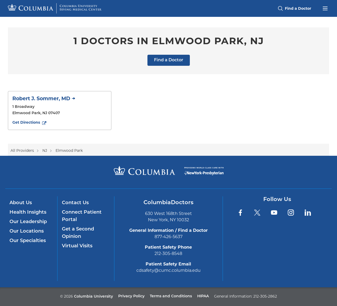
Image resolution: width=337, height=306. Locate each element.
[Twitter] (257, 212)
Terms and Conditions (171, 296)
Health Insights (27, 212)
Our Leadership (28, 221)
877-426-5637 (168, 236)
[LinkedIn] (308, 212)
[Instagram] (291, 212)
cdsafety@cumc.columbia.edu (168, 270)
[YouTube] (274, 212)
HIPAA (203, 296)
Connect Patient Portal (82, 216)
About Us (20, 202)
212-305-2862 (265, 296)
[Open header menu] (325, 7)
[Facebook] (240, 212)
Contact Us (75, 202)
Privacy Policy (131, 296)
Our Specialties (27, 240)
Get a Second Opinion (78, 233)
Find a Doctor (168, 60)
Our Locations (26, 231)
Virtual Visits (77, 246)
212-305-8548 (168, 253)
